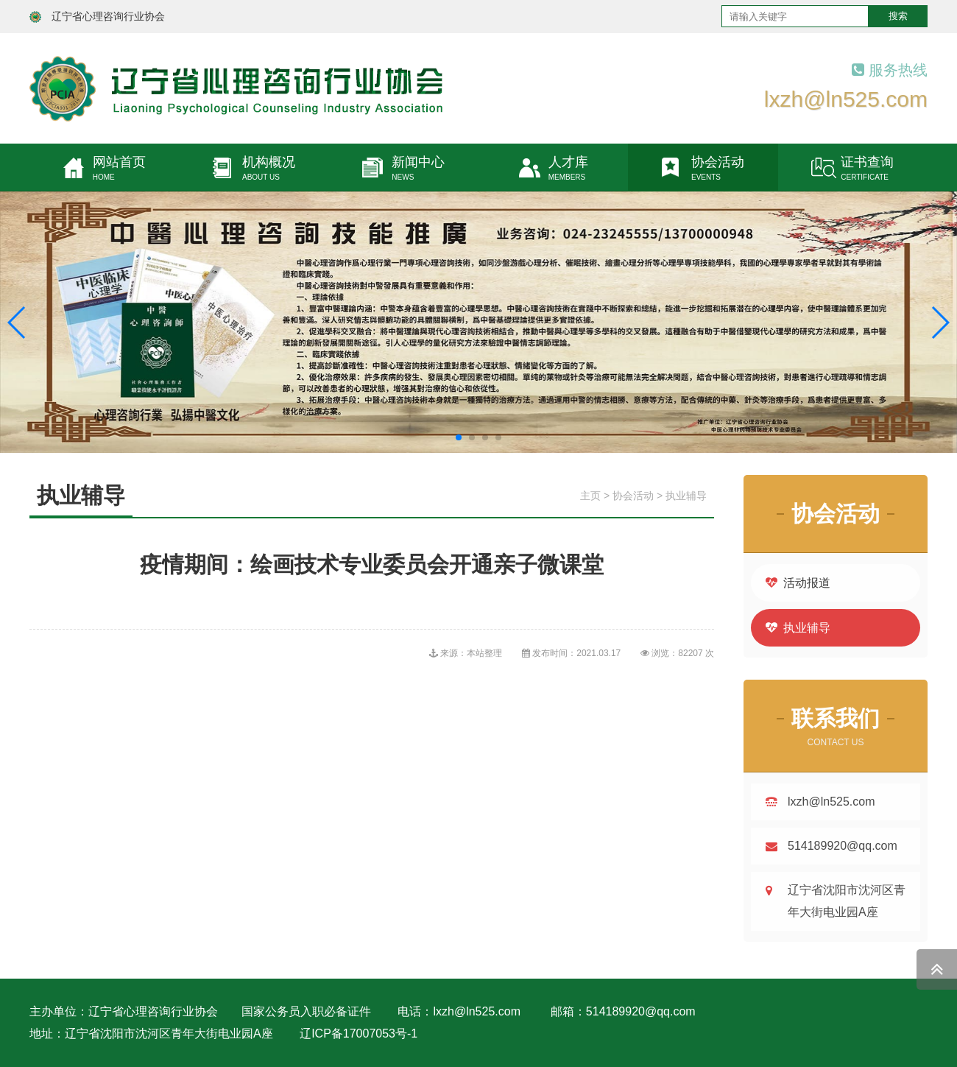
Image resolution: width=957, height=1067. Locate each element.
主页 (590, 495)
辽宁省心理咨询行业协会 (108, 16)
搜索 (898, 15)
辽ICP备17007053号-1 (358, 1033)
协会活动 (633, 495)
